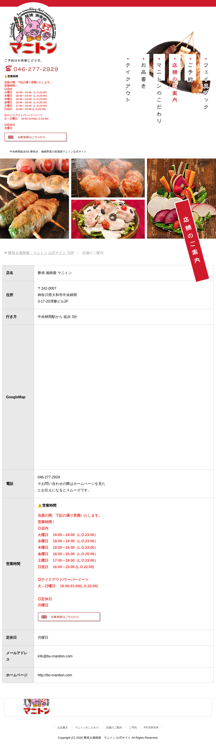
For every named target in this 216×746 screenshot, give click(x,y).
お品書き (62, 727)
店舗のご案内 (114, 727)
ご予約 (133, 727)
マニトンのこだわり (87, 727)
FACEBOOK (151, 727)
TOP (41, 253)
